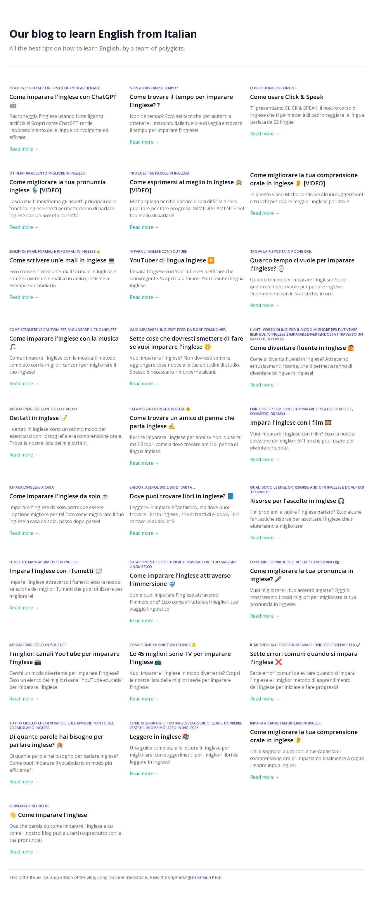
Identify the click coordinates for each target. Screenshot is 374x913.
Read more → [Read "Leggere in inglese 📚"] (144, 773)
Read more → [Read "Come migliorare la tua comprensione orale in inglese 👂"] (265, 777)
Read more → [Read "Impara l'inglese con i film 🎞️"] (265, 459)
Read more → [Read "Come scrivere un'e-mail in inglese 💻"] (24, 297)
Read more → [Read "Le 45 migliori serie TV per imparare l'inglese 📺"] (144, 699)
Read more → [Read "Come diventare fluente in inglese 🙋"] (265, 384)
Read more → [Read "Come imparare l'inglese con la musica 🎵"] (24, 383)
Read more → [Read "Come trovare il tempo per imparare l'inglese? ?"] (144, 142)
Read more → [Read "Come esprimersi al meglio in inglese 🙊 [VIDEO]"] (144, 227)
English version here (202, 877)
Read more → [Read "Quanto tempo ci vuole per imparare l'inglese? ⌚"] (265, 305)
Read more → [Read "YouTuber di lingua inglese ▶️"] (144, 297)
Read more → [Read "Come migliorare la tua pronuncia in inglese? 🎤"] (265, 616)
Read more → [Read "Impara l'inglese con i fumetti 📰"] (24, 607)
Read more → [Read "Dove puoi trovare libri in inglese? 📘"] (144, 533)
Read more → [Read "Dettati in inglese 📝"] (24, 455)
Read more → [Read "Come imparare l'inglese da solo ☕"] (24, 533)
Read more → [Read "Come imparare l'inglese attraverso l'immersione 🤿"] (144, 620)
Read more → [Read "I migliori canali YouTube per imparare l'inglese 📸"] (24, 699)
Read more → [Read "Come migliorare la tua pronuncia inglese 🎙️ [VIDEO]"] (24, 227)
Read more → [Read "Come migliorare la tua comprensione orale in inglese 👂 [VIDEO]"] (265, 213)
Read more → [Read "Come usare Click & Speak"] (265, 133)
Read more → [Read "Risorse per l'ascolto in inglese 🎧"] (265, 537)
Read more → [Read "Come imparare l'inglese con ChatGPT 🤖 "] (24, 149)
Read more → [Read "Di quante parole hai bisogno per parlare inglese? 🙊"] (24, 781)
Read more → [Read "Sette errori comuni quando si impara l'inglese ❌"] (265, 699)
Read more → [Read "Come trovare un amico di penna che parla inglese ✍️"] (144, 463)
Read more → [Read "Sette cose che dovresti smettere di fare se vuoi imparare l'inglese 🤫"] (144, 383)
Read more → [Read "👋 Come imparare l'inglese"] (24, 851)
